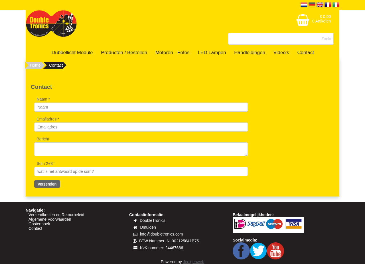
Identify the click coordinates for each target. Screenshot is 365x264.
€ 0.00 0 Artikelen (321, 18)
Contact (305, 52)
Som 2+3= (45, 163)
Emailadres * (47, 119)
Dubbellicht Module (72, 52)
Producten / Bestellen (124, 52)
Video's (281, 52)
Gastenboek (39, 224)
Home (35, 65)
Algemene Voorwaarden (50, 219)
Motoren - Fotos (172, 52)
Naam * (43, 99)
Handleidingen (249, 52)
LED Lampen (212, 52)
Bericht (42, 139)
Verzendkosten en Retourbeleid (56, 214)
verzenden (47, 184)
